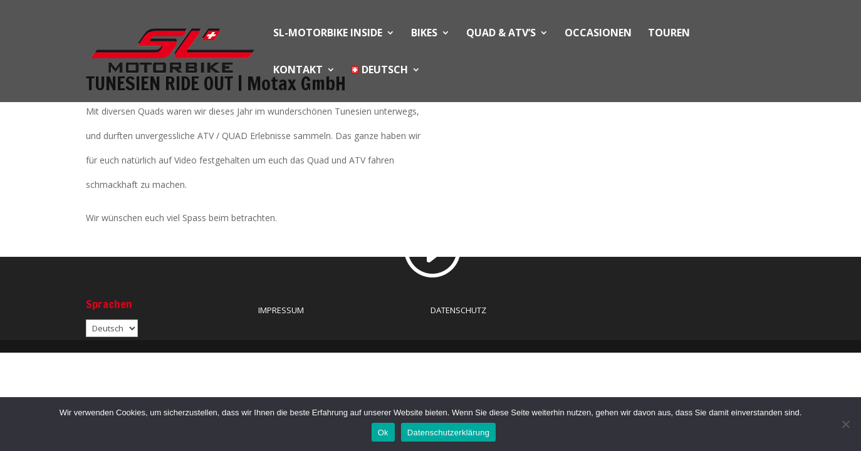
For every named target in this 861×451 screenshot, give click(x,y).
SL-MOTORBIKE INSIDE (327, 33)
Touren (669, 33)
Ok (383, 432)
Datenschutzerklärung (448, 432)
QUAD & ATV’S (501, 33)
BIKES (424, 33)
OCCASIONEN (598, 33)
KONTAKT (298, 70)
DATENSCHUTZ (458, 310)
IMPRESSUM (281, 310)
